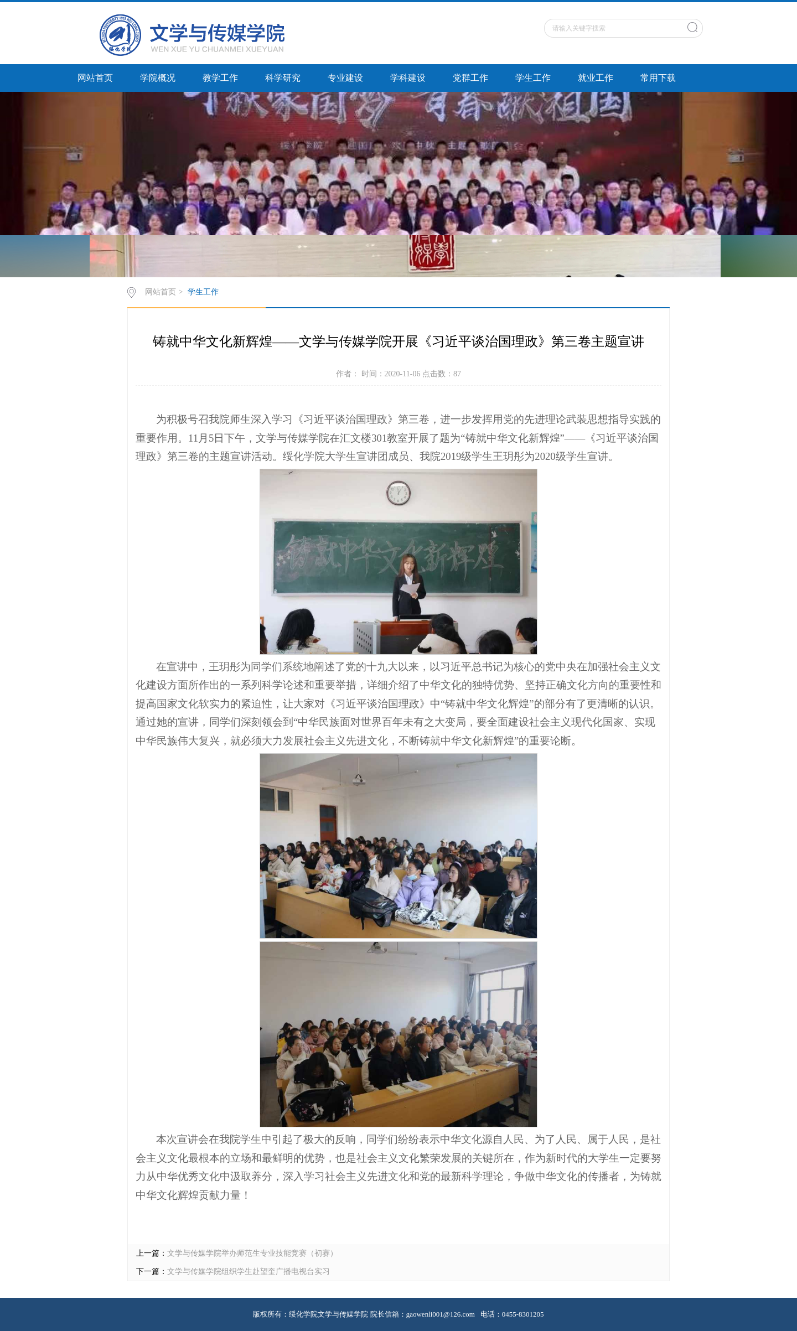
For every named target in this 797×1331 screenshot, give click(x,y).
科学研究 (283, 77)
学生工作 (533, 77)
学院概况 (157, 77)
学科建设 (408, 77)
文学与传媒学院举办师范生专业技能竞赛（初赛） (252, 1253)
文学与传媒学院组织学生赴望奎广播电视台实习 (248, 1271)
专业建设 (345, 77)
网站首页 (95, 77)
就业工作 (595, 77)
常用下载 (658, 77)
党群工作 (470, 77)
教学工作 (220, 77)
